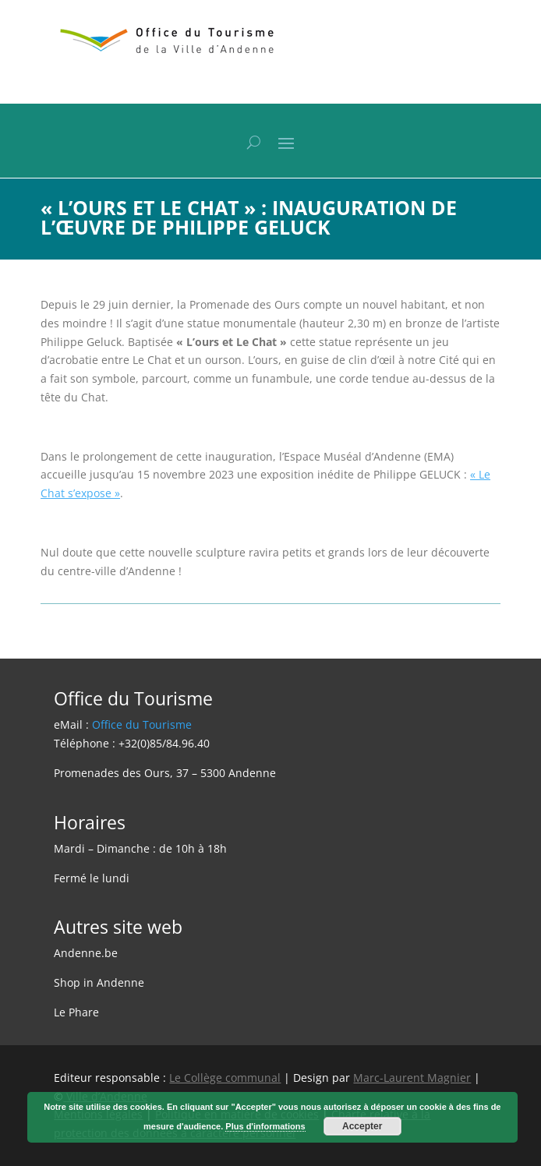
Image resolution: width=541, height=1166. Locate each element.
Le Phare (76, 1012)
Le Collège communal (225, 1077)
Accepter (362, 1126)
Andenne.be (86, 952)
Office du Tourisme (142, 724)
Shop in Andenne (99, 982)
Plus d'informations (265, 1126)
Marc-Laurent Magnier (412, 1077)
